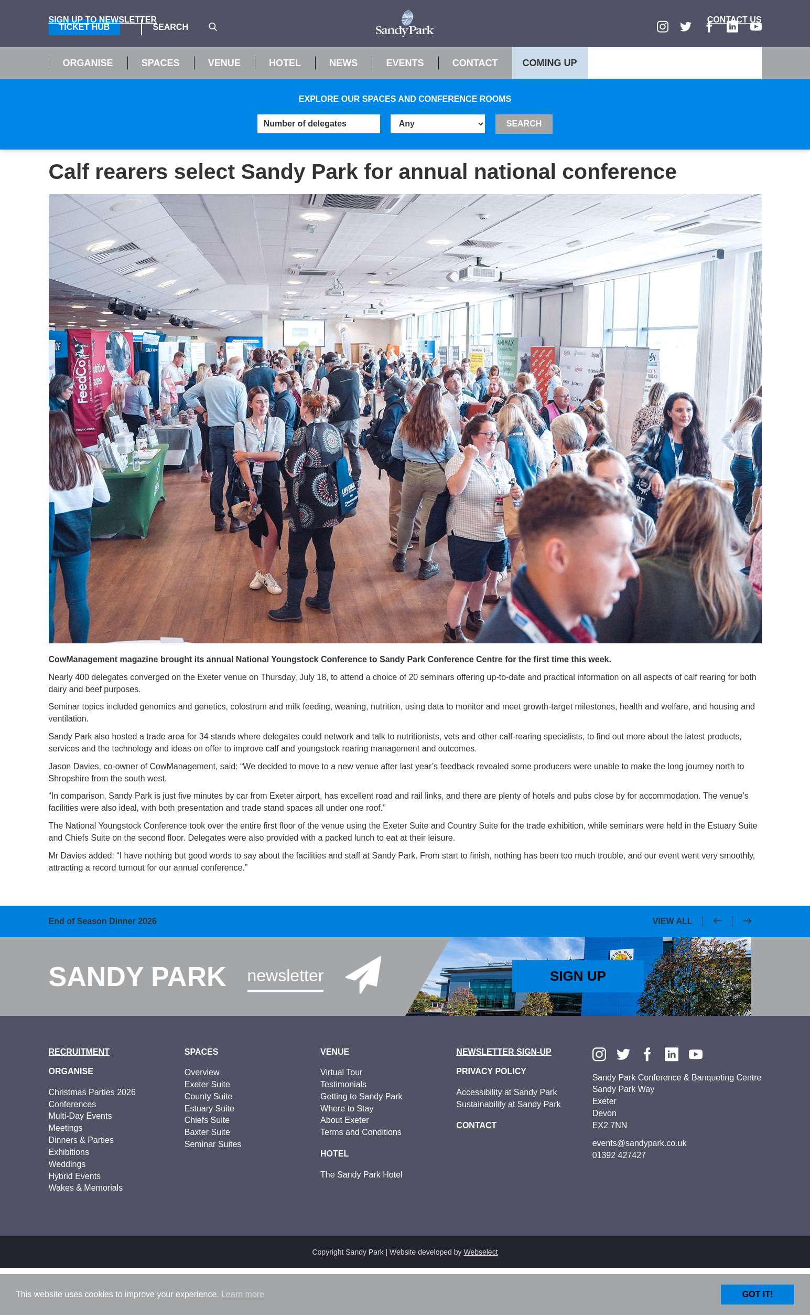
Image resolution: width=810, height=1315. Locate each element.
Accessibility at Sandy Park (506, 1138)
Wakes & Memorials (86, 1235)
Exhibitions (69, 1199)
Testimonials (343, 1131)
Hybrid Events (75, 1222)
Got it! (757, 1294)
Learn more (242, 1294)
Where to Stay (346, 1155)
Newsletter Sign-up (503, 1098)
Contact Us (734, 66)
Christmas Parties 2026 (92, 1138)
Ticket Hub (84, 27)
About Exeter (344, 1167)
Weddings (67, 1210)
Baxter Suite (207, 1179)
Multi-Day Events (80, 1163)
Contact (475, 110)
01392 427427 (619, 1201)
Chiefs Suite (207, 1167)
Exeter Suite (207, 1131)
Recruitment (79, 1098)
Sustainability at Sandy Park (508, 1151)
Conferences (72, 1151)
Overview (202, 1119)
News (343, 110)
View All (673, 967)
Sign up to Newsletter (103, 66)
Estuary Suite (209, 1155)
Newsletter (285, 1022)
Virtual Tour (341, 1119)
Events (405, 110)
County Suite (209, 1143)
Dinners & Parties (81, 1187)
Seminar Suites (213, 1191)
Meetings (66, 1175)
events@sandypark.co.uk (639, 1189)
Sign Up (578, 1023)
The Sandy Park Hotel (361, 1221)
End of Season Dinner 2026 (103, 968)
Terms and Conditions (361, 1179)
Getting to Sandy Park (361, 1143)
